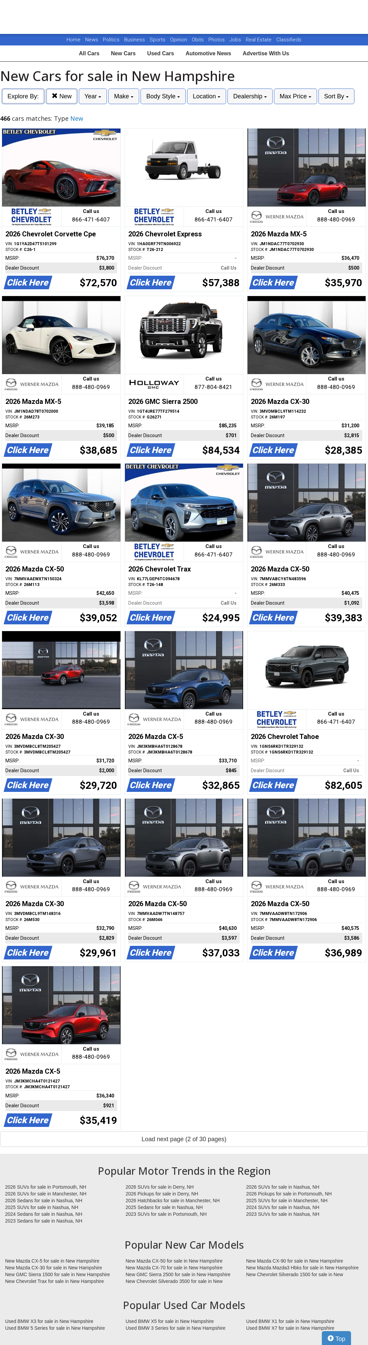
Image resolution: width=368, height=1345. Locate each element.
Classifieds (288, 40)
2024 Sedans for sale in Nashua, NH (43, 1214)
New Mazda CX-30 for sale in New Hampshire (53, 1267)
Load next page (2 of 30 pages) (184, 1139)
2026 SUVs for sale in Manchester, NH (46, 1193)
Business (135, 40)
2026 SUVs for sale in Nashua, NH (282, 1187)
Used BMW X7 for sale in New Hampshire (290, 1328)
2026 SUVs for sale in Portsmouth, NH (45, 1187)
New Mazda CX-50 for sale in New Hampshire (174, 1261)
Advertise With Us (266, 53)
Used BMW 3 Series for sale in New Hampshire (175, 1328)
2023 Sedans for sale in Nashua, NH (43, 1221)
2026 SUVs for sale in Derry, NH (160, 1187)
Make (123, 96)
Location (206, 96)
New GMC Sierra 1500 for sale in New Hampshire (57, 1274)
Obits (198, 40)
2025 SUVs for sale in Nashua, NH (41, 1207)
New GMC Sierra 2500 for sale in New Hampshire (178, 1274)
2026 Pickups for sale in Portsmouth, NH (289, 1193)
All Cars (89, 53)
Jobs (235, 40)
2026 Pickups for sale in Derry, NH (162, 1193)
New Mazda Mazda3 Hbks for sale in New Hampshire (302, 1267)
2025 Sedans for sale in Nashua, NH (164, 1207)
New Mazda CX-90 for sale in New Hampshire (294, 1261)
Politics (111, 40)
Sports (158, 40)
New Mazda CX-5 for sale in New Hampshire (52, 1261)
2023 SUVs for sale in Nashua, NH (282, 1214)
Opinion (179, 40)
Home (73, 40)
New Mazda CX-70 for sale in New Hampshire (174, 1267)
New (62, 96)
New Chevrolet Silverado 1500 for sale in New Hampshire (294, 1275)
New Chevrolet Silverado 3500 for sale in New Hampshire (174, 1282)
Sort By (336, 96)
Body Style (163, 96)
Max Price (295, 96)
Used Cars (160, 53)
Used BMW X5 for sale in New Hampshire (170, 1321)
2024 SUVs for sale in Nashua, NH (282, 1207)
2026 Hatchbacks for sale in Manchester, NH (173, 1200)
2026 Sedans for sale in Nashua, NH (43, 1200)
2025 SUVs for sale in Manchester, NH (287, 1200)
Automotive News (208, 53)
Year (93, 96)
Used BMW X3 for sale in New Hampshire (49, 1321)
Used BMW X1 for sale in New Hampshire (290, 1321)
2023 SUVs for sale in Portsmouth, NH (166, 1214)
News (91, 40)
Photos (217, 40)
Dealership (250, 96)
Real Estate (259, 40)
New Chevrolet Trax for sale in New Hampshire (54, 1281)
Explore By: (23, 96)
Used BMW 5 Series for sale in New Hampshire (55, 1328)
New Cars (123, 53)
